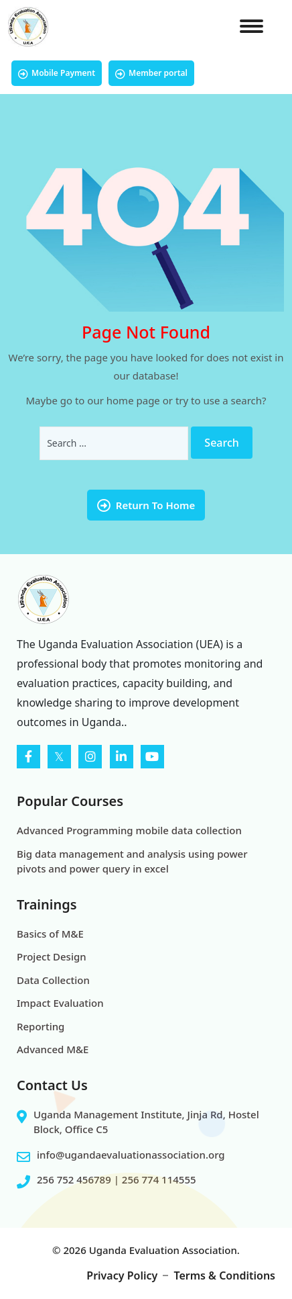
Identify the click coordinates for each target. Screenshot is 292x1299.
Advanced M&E (52, 1049)
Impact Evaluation (60, 1003)
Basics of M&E (50, 933)
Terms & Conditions (224, 1275)
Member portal (151, 73)
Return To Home (146, 505)
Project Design (51, 956)
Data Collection (53, 980)
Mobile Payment (56, 73)
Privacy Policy (121, 1275)
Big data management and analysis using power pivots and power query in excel (132, 861)
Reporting (40, 1026)
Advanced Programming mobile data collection (129, 830)
